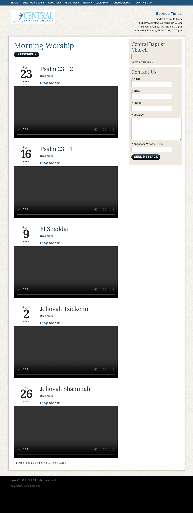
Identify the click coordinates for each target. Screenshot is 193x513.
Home (14, 2)
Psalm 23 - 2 (56, 69)
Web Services (32, 485)
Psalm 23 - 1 (56, 149)
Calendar (102, 2)
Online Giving (121, 2)
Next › (54, 462)
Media (86, 2)
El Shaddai (54, 229)
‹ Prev (26, 462)
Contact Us (143, 2)
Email (135, 91)
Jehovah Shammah (65, 388)
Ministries (71, 2)
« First (18, 462)
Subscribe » (27, 54)
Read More (47, 75)
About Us (54, 2)
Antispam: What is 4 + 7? (147, 144)
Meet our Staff (33, 2)
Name (135, 79)
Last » (62, 462)
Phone (136, 103)
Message (137, 115)
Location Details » (142, 61)
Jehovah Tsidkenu (64, 309)
